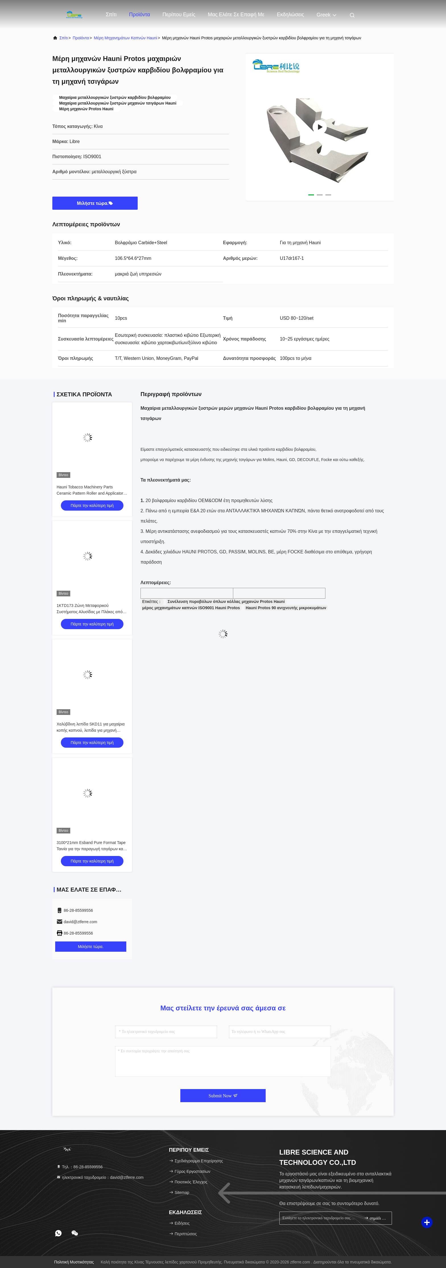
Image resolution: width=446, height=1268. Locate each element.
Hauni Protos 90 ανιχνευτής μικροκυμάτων (286, 608)
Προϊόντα (139, 14)
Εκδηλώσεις (290, 14)
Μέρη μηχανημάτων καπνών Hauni (125, 38)
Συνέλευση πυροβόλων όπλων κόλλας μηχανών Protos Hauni (226, 601)
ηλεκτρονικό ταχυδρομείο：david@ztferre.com (100, 1177)
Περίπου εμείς (178, 14)
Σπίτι (111, 14)
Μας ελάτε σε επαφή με (236, 14)
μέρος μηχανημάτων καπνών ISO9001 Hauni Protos (191, 608)
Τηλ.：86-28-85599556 (79, 1167)
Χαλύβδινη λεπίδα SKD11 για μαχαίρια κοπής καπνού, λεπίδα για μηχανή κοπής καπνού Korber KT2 (91, 730)
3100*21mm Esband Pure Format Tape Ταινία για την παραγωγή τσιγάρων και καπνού (91, 848)
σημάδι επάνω (375, 1218)
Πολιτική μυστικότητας (74, 1262)
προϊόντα (81, 38)
